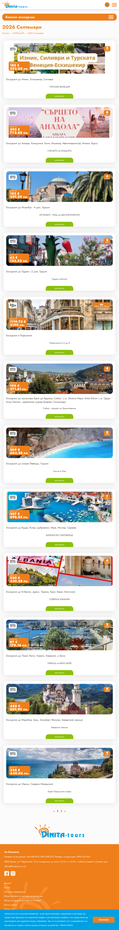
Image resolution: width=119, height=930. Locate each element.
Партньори (9, 909)
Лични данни (10, 904)
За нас (7, 887)
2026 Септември (36, 33)
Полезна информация (14, 891)
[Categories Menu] (111, 17)
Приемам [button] (104, 919)
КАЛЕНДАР (18, 33)
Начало (5, 33)
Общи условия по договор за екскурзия (23, 896)
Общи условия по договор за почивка (22, 900)
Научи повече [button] (66, 925)
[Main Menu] (114, 4)
